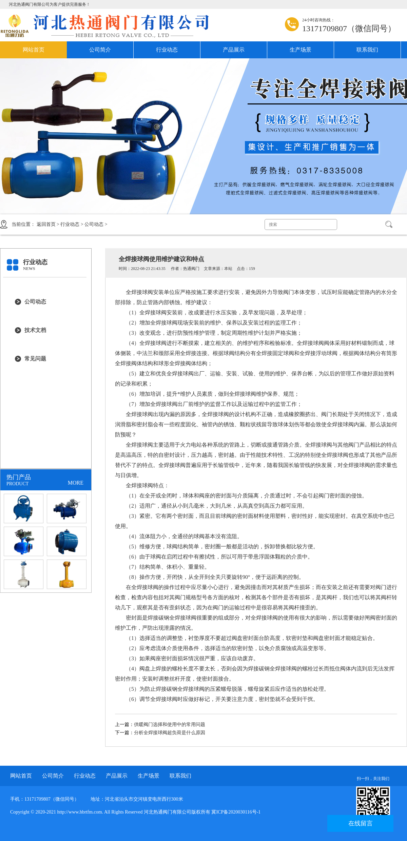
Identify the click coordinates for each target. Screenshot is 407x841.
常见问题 (35, 358)
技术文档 (35, 330)
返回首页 (46, 224)
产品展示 (234, 50)
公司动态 (93, 224)
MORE (75, 483)
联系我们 (367, 50)
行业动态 (167, 50)
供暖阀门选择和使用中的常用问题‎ (169, 724)
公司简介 (100, 50)
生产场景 (300, 50)
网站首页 (33, 50)
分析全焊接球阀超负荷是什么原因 (169, 732)
